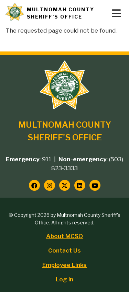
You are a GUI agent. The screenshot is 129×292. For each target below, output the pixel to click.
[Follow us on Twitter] (64, 185)
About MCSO (64, 236)
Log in (64, 279)
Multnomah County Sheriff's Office (60, 13)
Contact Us (64, 250)
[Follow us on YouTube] (94, 185)
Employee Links (64, 264)
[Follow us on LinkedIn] (79, 185)
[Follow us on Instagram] (49, 185)
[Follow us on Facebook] (34, 185)
